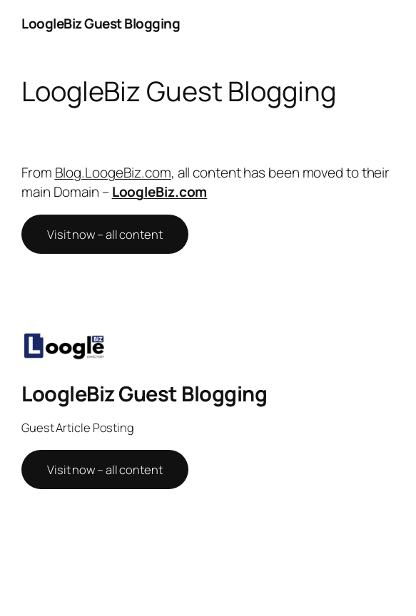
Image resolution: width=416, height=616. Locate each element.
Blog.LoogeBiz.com (113, 172)
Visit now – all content (105, 234)
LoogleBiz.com (160, 192)
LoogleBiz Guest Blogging (100, 23)
